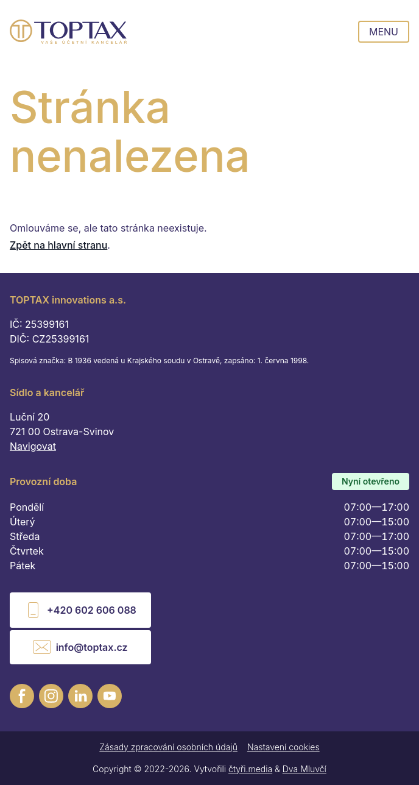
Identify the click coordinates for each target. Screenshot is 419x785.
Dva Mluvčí (304, 769)
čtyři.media (250, 769)
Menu (383, 32)
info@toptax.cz (80, 647)
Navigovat (33, 446)
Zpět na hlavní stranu (58, 245)
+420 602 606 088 (80, 610)
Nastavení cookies (283, 747)
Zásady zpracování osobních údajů (168, 747)
